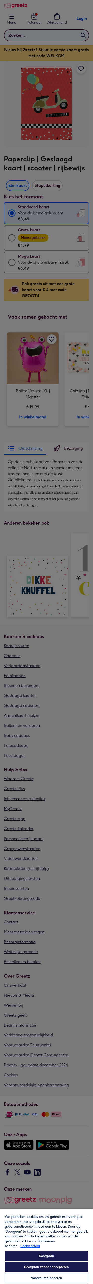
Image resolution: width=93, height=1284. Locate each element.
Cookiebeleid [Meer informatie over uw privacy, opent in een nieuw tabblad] (30, 1246)
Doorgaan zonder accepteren (46, 1267)
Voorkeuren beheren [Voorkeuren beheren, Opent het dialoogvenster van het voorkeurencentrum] (46, 1278)
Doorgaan (46, 1256)
